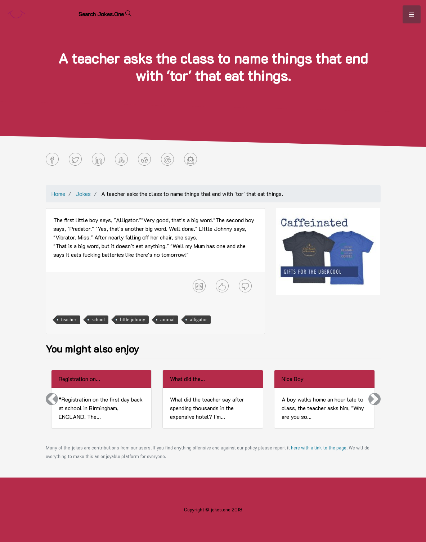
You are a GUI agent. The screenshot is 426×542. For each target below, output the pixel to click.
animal (167, 320)
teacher (69, 320)
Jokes (83, 193)
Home (58, 193)
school (98, 320)
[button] (52, 399)
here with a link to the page (318, 448)
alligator (198, 320)
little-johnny (132, 320)
